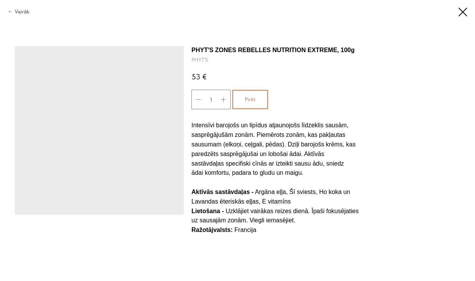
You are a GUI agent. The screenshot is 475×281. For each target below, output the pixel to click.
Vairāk (22, 11)
